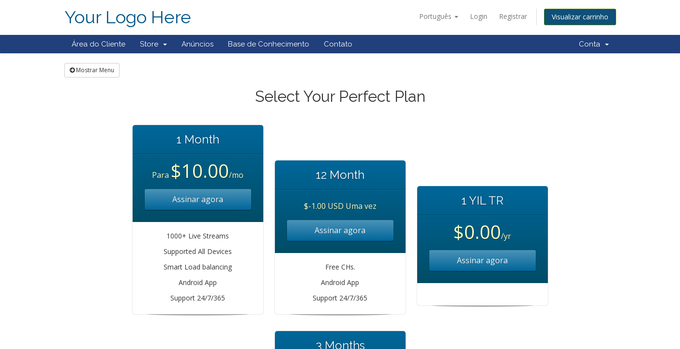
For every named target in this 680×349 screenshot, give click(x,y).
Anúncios (197, 44)
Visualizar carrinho (580, 16)
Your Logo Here (127, 17)
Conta (594, 44)
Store (153, 44)
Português (438, 16)
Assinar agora (197, 199)
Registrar (513, 16)
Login (478, 16)
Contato (338, 44)
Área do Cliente (98, 44)
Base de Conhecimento (268, 44)
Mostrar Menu (92, 70)
